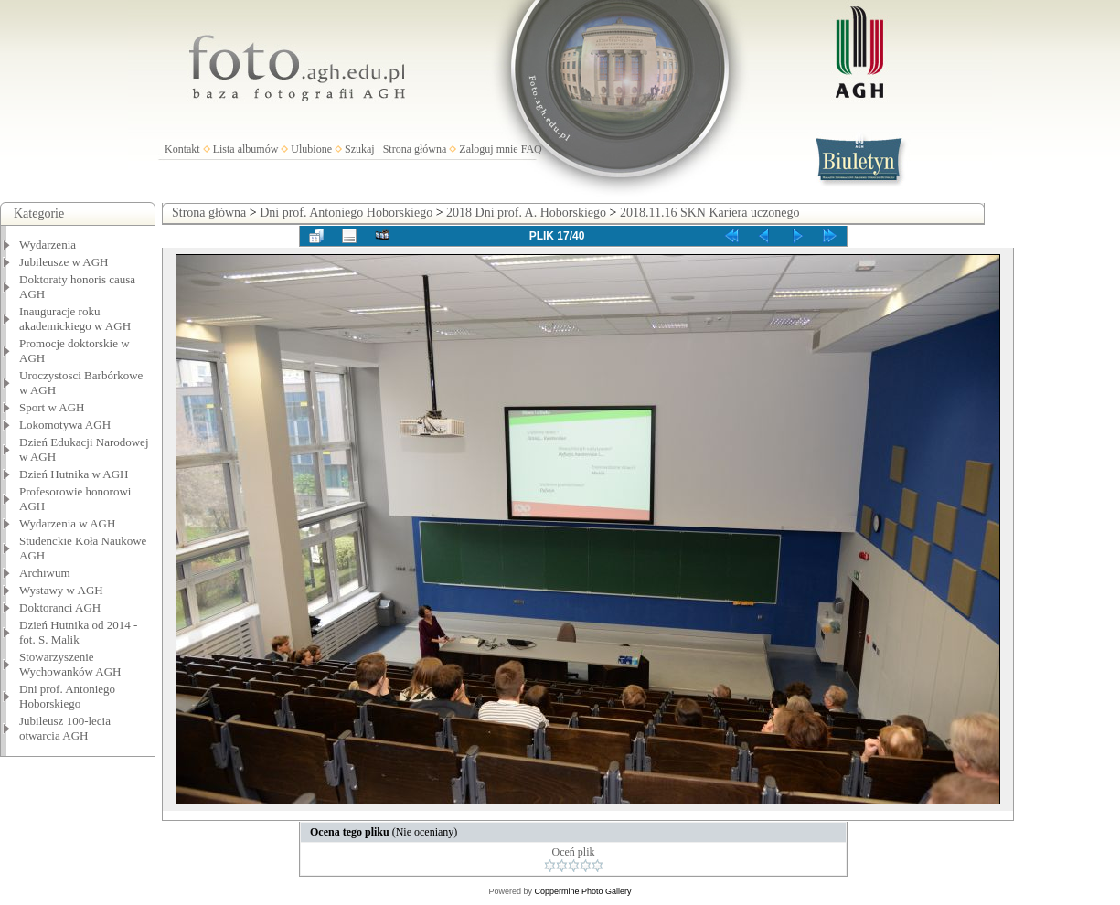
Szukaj (360, 149)
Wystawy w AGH (61, 590)
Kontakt (182, 149)
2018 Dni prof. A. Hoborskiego (526, 212)
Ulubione (311, 149)
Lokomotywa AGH (65, 424)
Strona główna (415, 149)
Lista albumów (246, 149)
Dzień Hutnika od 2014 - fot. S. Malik (78, 632)
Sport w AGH (52, 407)
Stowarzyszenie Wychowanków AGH (70, 664)
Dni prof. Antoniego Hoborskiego (67, 696)
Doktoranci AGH (60, 607)
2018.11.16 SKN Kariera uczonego (710, 212)
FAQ (531, 149)
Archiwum (44, 573)
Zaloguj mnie (488, 149)
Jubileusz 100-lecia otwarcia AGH (65, 728)
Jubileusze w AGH (64, 262)
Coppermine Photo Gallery (582, 891)
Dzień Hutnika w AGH (74, 474)
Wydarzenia (47, 244)
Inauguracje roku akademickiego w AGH (75, 318)
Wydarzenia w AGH (67, 523)
